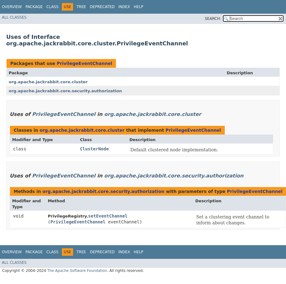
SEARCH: (213, 18)
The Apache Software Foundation (77, 270)
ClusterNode (94, 148)
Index (124, 7)
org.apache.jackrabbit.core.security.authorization (65, 91)
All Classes (14, 17)
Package (34, 7)
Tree (81, 7)
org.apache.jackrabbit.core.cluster (48, 82)
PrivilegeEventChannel (84, 63)
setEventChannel (107, 215)
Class (52, 7)
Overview (12, 7)
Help (138, 7)
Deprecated (102, 7)
